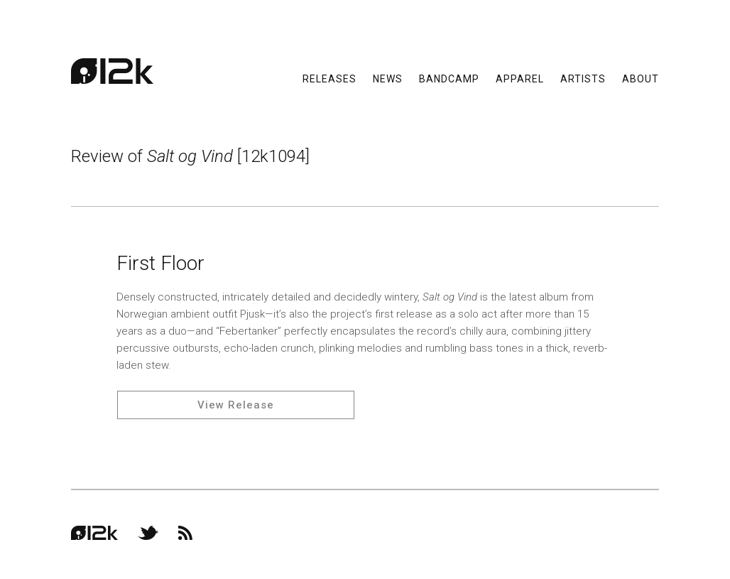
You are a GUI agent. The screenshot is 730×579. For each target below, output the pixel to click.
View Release (235, 405)
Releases (329, 78)
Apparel (520, 78)
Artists (583, 78)
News (388, 78)
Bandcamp (449, 78)
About (640, 78)
